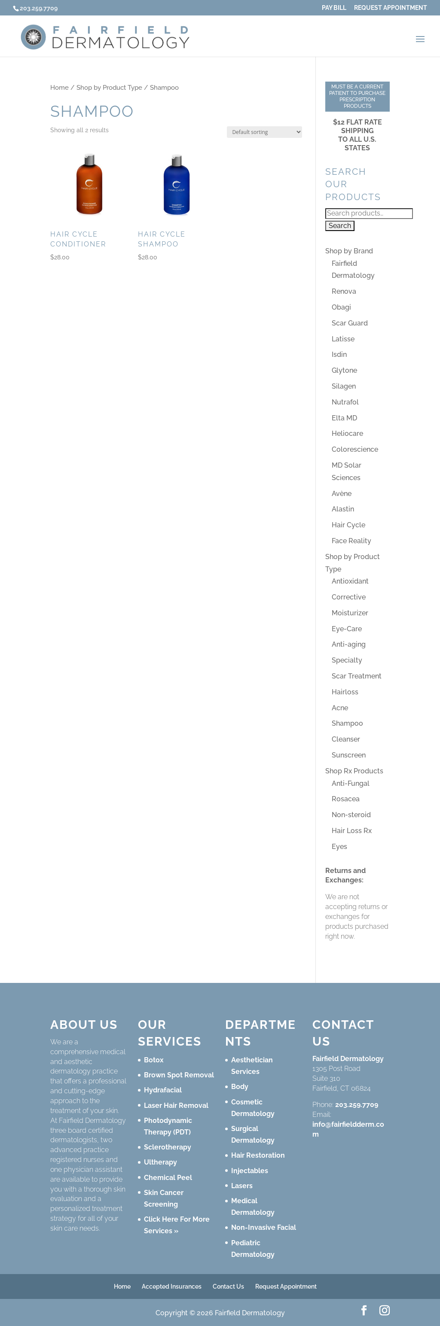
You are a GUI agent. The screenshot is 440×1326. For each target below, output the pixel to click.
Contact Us (228, 1286)
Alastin (343, 509)
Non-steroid (351, 815)
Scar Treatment (357, 676)
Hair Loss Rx (352, 831)
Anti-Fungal (351, 783)
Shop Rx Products (354, 771)
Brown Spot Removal (179, 1075)
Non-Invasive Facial (263, 1227)
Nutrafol (345, 402)
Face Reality (351, 541)
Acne (340, 708)
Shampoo (347, 723)
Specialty (347, 660)
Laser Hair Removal (176, 1105)
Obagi (341, 307)
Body (239, 1087)
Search (340, 226)
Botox (154, 1060)
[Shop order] (264, 132)
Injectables (249, 1171)
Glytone (344, 370)
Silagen (344, 386)
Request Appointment (390, 8)
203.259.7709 (356, 1105)
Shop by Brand (349, 251)
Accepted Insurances (172, 1286)
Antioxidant (350, 581)
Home (59, 87)
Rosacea (346, 799)
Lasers (242, 1186)
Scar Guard (350, 323)
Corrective (349, 597)
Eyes (339, 846)
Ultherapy (160, 1162)
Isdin (339, 354)
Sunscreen (349, 755)
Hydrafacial (163, 1090)
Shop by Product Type (109, 87)
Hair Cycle (348, 525)
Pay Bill (334, 8)
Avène (341, 494)
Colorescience (355, 449)
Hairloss (345, 692)
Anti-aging (349, 644)
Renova (344, 291)
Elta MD (344, 418)
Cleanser (346, 739)
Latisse (343, 339)
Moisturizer (350, 613)
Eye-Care (347, 629)
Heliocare (347, 433)
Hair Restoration (258, 1155)
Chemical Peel (168, 1178)
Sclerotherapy (167, 1147)
